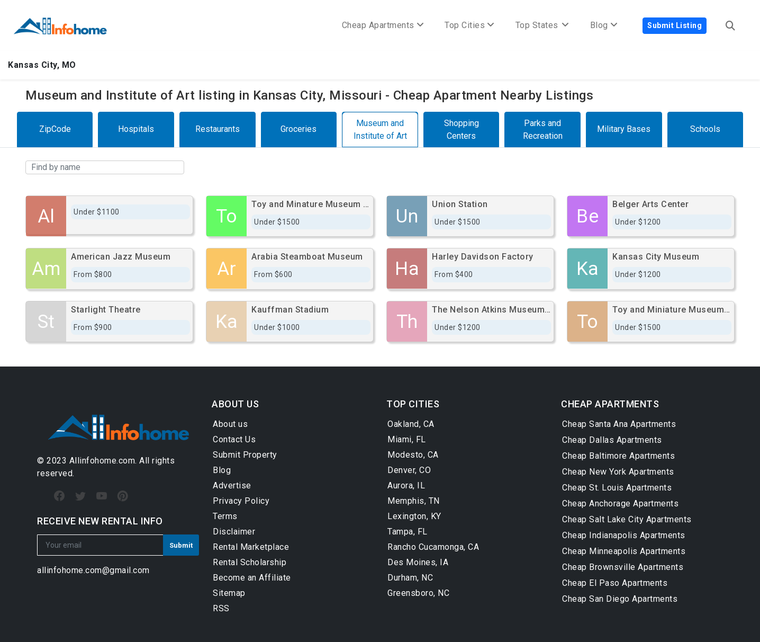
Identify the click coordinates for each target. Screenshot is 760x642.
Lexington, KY (414, 516)
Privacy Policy (241, 501)
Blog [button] (604, 25)
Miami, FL (406, 439)
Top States (542, 25)
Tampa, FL (407, 532)
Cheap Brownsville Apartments (622, 567)
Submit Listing (674, 25)
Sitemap (229, 593)
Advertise (232, 485)
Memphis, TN (413, 501)
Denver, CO (409, 470)
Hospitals (136, 129)
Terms (225, 516)
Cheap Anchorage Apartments (620, 503)
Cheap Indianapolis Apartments (623, 535)
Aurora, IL (406, 485)
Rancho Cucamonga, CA (433, 547)
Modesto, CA (413, 455)
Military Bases (623, 129)
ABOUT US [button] (235, 403)
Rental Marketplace (251, 547)
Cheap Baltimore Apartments (618, 456)
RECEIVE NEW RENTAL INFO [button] (100, 521)
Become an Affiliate (252, 578)
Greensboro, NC (418, 593)
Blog (222, 470)
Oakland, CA (411, 424)
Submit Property (245, 455)
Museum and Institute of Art (380, 129)
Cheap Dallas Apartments (612, 440)
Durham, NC (410, 578)
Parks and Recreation (543, 129)
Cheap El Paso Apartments (614, 583)
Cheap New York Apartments (618, 472)
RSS (221, 608)
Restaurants (217, 129)
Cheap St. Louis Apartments (617, 488)
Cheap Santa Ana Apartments (619, 424)
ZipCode (55, 129)
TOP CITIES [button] (412, 403)
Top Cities (469, 25)
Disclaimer (234, 532)
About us (230, 424)
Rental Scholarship (249, 562)
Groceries (298, 129)
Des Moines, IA (417, 562)
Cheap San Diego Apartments (619, 599)
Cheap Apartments (383, 25)
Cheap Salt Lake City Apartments (627, 519)
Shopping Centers (461, 129)
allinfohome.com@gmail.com (93, 570)
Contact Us (234, 439)
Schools (705, 129)
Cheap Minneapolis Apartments (623, 551)
